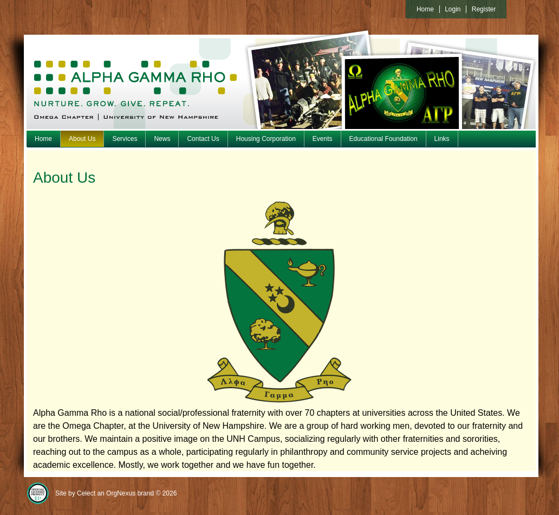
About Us (82, 139)
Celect (86, 493)
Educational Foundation (383, 139)
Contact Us (203, 139)
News (162, 139)
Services (124, 139)
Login (452, 9)
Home (43, 139)
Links (442, 139)
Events (323, 139)
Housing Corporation (266, 139)
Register (484, 9)
